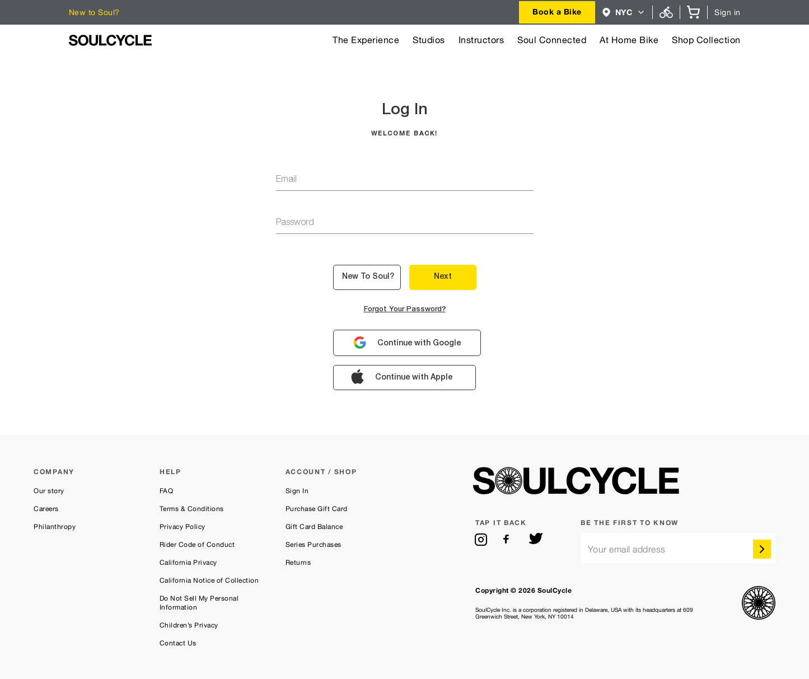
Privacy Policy (182, 527)
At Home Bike (629, 40)
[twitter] (536, 539)
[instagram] (481, 539)
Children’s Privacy (189, 625)
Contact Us (178, 643)
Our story (49, 491)
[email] (678, 548)
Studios (429, 40)
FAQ (167, 491)
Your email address (627, 549)
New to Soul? (94, 12)
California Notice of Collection (209, 580)
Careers (46, 509)
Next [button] (443, 277)
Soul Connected (551, 40)
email (286, 180)
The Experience (366, 40)
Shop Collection (706, 40)
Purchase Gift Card (317, 509)
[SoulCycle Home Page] (110, 40)
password (295, 223)
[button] (624, 12)
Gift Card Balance (314, 527)
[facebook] (508, 539)
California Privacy (188, 562)
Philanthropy (55, 527)
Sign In (297, 491)
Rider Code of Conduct (197, 545)
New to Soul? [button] (368, 277)
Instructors (481, 40)
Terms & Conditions (192, 509)
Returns (298, 562)
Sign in (727, 12)
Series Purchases (314, 545)
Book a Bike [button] (557, 11)
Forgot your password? (405, 309)
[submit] (762, 549)
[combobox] (557, 12)
